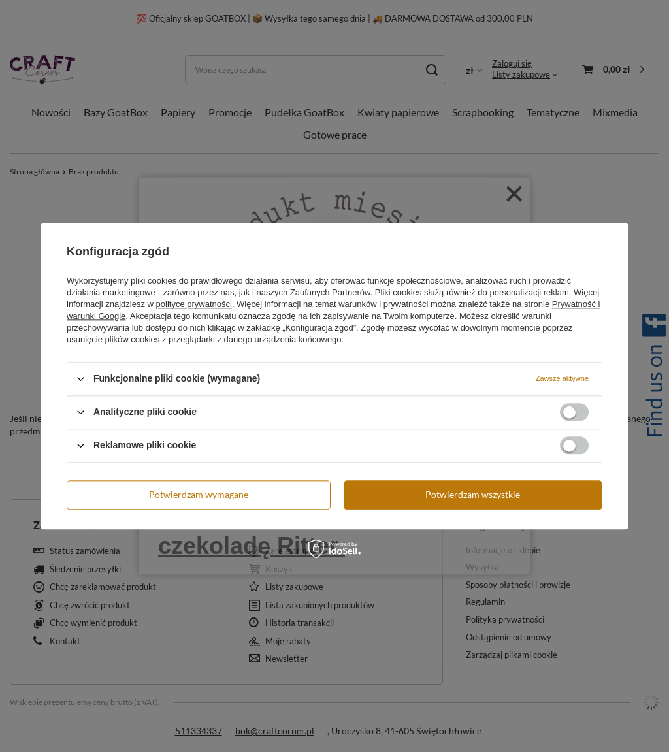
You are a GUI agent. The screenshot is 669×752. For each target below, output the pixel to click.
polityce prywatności (194, 304)
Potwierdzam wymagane (198, 494)
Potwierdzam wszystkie (472, 494)
